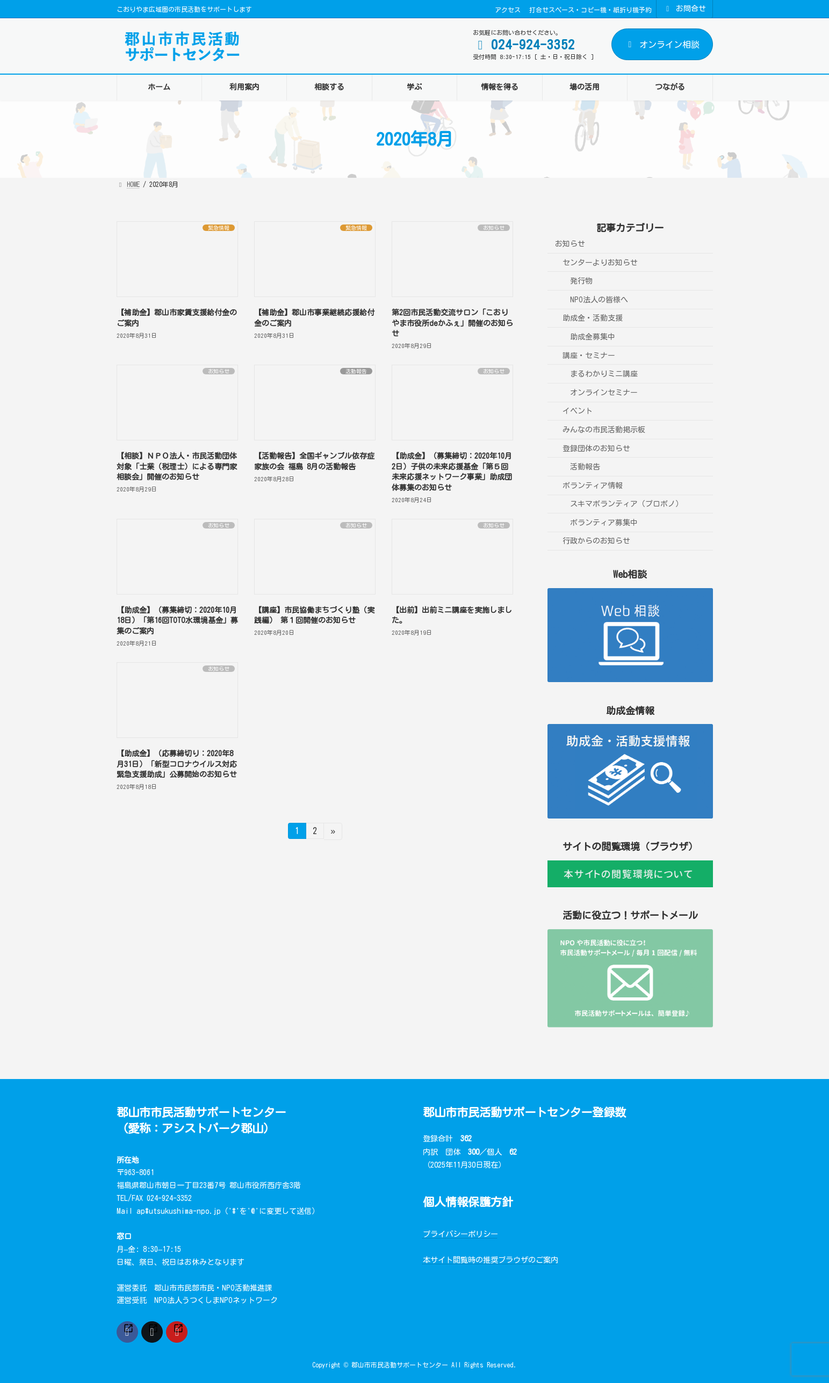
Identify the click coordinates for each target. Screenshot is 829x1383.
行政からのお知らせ (596, 541)
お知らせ (570, 244)
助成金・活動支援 (593, 318)
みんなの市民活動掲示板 (604, 429)
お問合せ (684, 9)
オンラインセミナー (604, 392)
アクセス (508, 9)
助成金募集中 (592, 337)
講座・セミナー (589, 355)
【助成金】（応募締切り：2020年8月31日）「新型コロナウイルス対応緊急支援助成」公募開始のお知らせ (177, 764)
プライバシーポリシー (460, 1234)
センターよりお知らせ (600, 262)
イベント (578, 411)
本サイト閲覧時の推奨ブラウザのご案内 (490, 1260)
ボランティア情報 (593, 485)
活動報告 (585, 466)
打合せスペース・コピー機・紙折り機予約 (590, 9)
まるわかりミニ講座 (604, 374)
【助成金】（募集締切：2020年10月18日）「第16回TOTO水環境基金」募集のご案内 (177, 620)
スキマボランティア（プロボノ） (626, 504)
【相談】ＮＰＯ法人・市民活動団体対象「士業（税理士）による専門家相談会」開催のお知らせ (177, 466)
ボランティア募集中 (604, 522)
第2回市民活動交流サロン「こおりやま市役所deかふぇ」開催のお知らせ (452, 323)
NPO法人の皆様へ (599, 299)
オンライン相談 (662, 44)
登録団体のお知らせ (596, 448)
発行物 (581, 281)
